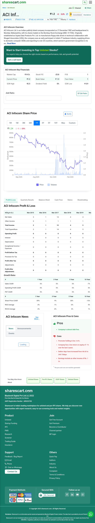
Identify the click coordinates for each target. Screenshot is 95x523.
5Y (49, 123)
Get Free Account (56, 420)
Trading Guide (10, 441)
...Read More (11, 43)
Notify (68, 114)
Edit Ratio (82, 93)
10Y (55, 123)
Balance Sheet (44, 200)
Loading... (23, 345)
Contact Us (12, 471)
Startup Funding (11, 423)
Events (11, 333)
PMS (6, 431)
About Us (52, 467)
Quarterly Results (27, 200)
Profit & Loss (11, 200)
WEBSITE (8, 19)
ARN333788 (28, 401)
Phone (9, 464)
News (11, 328)
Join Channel (75, 8)
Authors (52, 460)
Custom (72, 123)
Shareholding (82, 200)
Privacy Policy (54, 478)
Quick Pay (53, 457)
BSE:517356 (21, 19)
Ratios (70, 200)
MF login (52, 434)
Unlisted (8, 420)
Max (63, 123)
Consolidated (77, 15)
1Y (37, 123)
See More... (37, 318)
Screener (8, 438)
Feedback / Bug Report (13, 457)
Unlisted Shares (33, 379)
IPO (6, 427)
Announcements (24, 328)
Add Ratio (10, 93)
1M (17, 123)
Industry (52, 464)
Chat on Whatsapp (15, 467)
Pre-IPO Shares (47, 379)
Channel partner (55, 431)
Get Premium (54, 423)
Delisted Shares (73, 379)
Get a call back (14, 60)
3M (23, 123)
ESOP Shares (60, 379)
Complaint (53, 471)
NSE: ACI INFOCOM (37, 19)
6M (30, 123)
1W (10, 123)
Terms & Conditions (56, 475)
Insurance (8, 445)
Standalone (87, 15)
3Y (43, 123)
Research (8, 434)
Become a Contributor (57, 427)
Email (9, 460)
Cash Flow (59, 200)
